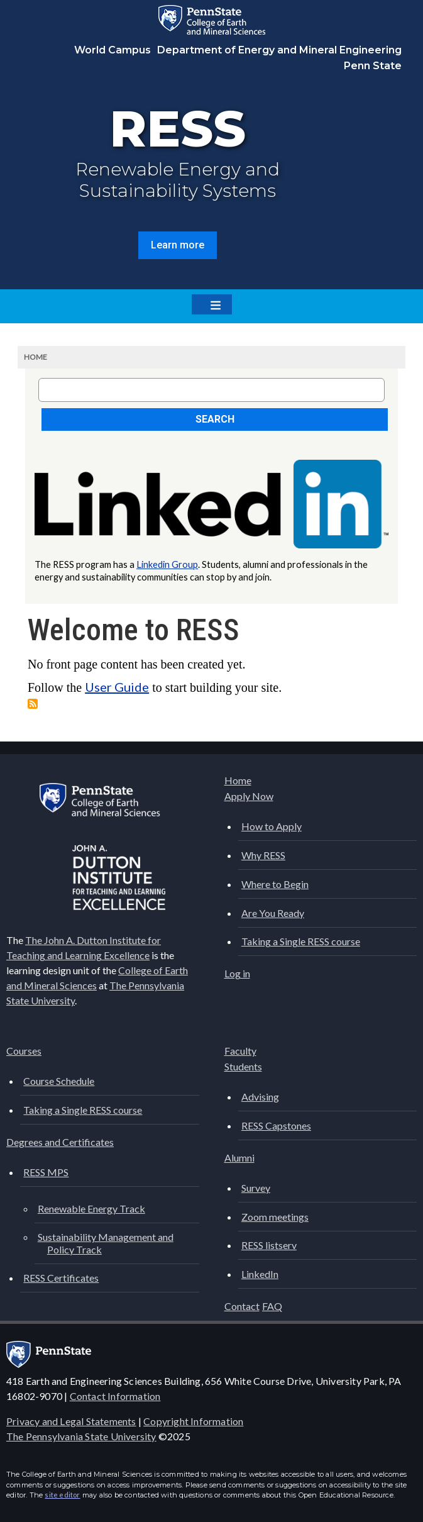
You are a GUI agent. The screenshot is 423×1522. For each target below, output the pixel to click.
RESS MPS (46, 1172)
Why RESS (263, 855)
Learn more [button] (177, 245)
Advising (260, 1097)
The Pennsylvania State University (81, 1436)
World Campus (112, 50)
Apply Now (248, 796)
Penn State (373, 66)
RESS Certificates (61, 1278)
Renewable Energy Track (91, 1208)
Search (214, 419)
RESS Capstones (276, 1125)
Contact (242, 1306)
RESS (177, 128)
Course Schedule (58, 1081)
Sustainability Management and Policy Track (105, 1243)
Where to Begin (275, 884)
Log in (237, 973)
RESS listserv (269, 1245)
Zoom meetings (275, 1217)
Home (35, 357)
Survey (255, 1188)
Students (243, 1066)
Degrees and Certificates (60, 1142)
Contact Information (115, 1396)
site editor (62, 1495)
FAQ (272, 1306)
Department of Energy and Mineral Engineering (279, 50)
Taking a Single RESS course (300, 941)
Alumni (239, 1158)
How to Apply (271, 826)
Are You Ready (272, 913)
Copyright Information (193, 1421)
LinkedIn (259, 1274)
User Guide (117, 686)
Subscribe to (33, 704)
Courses (23, 1051)
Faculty (240, 1051)
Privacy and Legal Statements (71, 1421)
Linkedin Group (167, 564)
